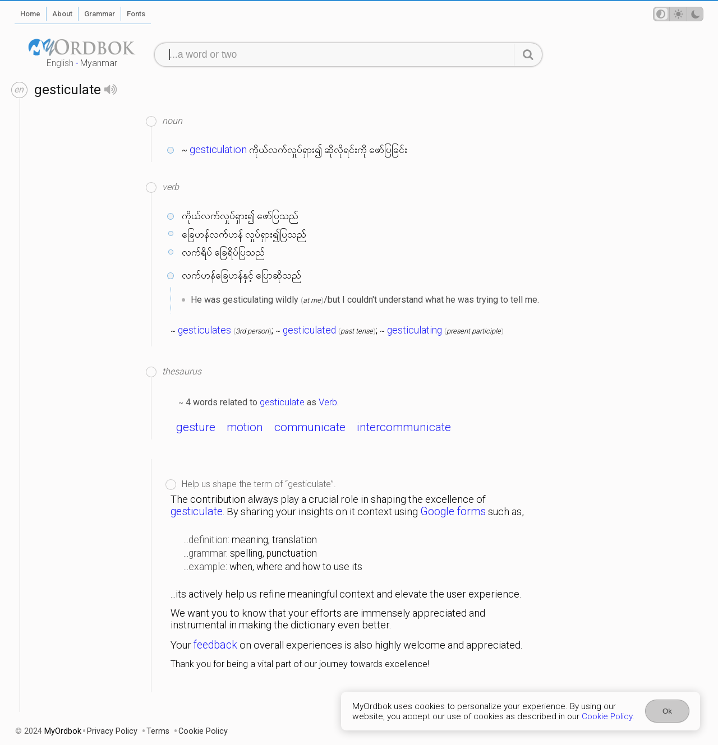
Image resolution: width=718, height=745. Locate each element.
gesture (195, 427)
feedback (215, 644)
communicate (310, 427)
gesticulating (414, 330)
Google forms (453, 511)
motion (245, 427)
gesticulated (309, 330)
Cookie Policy (607, 716)
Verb (328, 402)
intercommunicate (404, 427)
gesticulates (204, 330)
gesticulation (218, 150)
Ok (667, 711)
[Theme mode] (678, 14)
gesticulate (282, 402)
